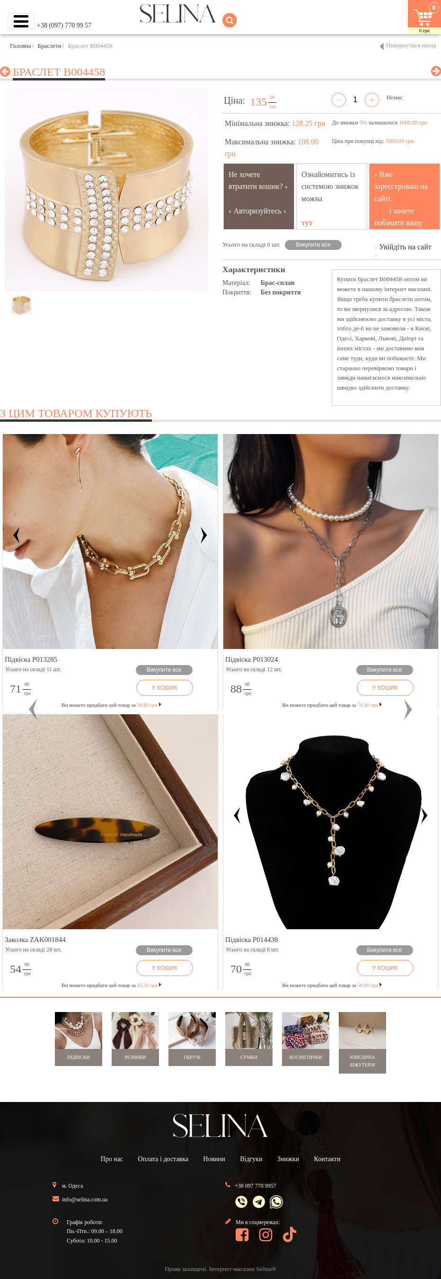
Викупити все (313, 244)
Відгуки (251, 1159)
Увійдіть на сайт (405, 247)
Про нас (112, 1159)
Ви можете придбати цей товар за (111, 705)
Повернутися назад (411, 45)
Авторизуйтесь (257, 211)
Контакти (327, 1159)
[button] (33, 709)
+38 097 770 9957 (255, 1185)
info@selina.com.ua (84, 1199)
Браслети (49, 45)
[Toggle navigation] (21, 21)
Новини (214, 1159)
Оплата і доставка (163, 1159)
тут (307, 223)
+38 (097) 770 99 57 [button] (64, 25)
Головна (20, 45)
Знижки (288, 1159)
